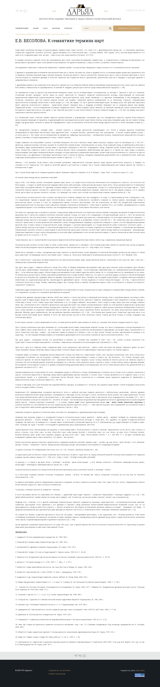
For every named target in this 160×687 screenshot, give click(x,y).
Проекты (68, 28)
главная (18, 34)
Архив (35, 28)
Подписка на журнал (59, 670)
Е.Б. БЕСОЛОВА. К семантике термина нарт (54, 34)
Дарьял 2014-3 (33, 34)
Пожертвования (57, 674)
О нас (45, 28)
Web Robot (140, 670)
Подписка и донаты (128, 28)
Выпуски (24, 34)
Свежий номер (21, 28)
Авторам (56, 28)
